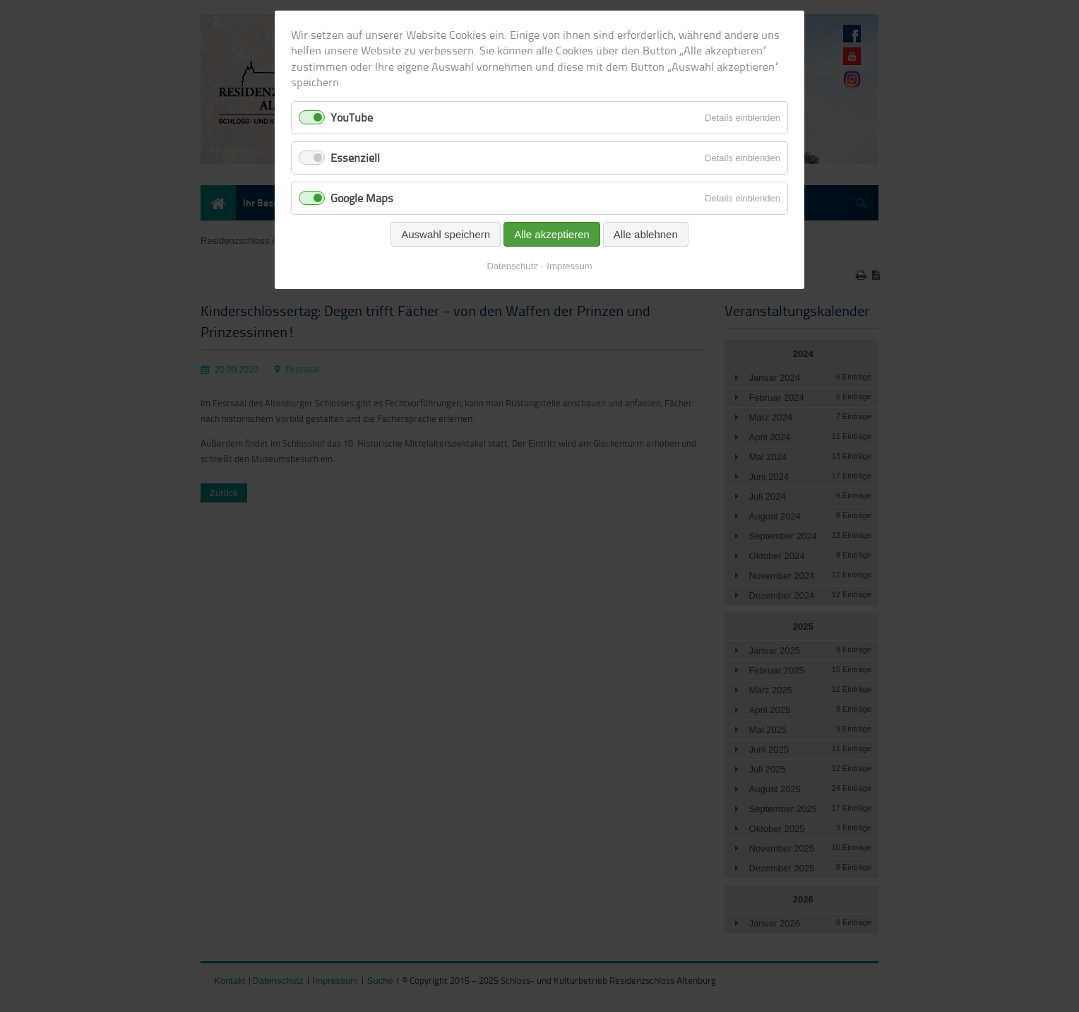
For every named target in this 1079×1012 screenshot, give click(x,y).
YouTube (351, 117)
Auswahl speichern (445, 234)
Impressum (569, 266)
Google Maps (361, 198)
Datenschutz (512, 266)
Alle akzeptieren (552, 234)
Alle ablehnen (646, 234)
